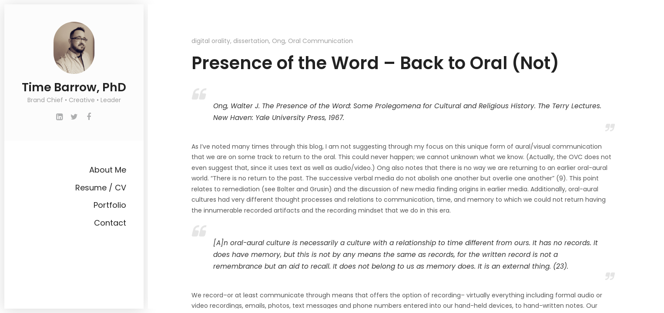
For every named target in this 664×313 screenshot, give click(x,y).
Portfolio (110, 205)
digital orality (210, 41)
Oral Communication (320, 41)
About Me (107, 169)
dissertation (251, 41)
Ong (278, 41)
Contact (110, 222)
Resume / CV (100, 187)
